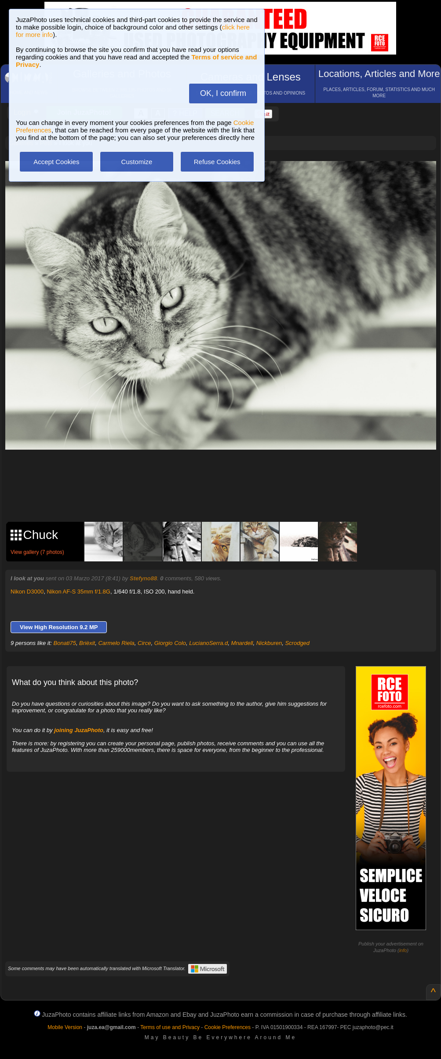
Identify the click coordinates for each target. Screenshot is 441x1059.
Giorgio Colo (170, 643)
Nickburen (269, 643)
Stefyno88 (143, 578)
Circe (144, 643)
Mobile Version (64, 1027)
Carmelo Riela (116, 643)
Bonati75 (65, 643)
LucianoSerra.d (208, 643)
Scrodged (297, 643)
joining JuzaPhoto (78, 730)
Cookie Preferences (227, 1027)
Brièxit (87, 643)
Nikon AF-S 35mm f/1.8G (78, 591)
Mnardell (242, 643)
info (403, 950)
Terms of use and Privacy (170, 1027)
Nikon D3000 (27, 591)
